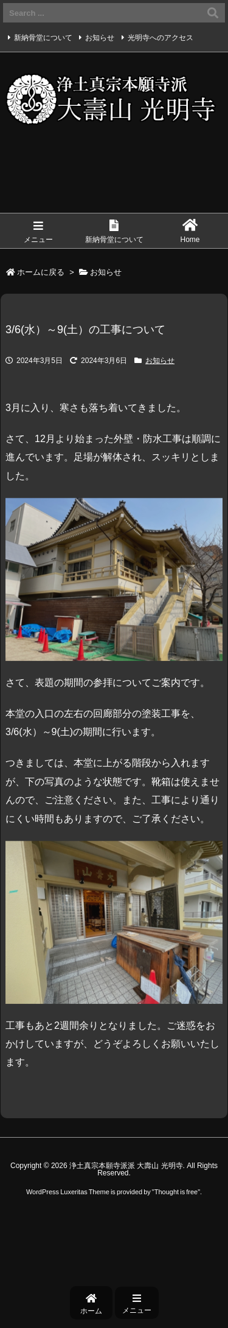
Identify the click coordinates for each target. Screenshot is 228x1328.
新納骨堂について (43, 37)
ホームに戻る (40, 272)
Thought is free (176, 1191)
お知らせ (99, 37)
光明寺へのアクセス (160, 37)
